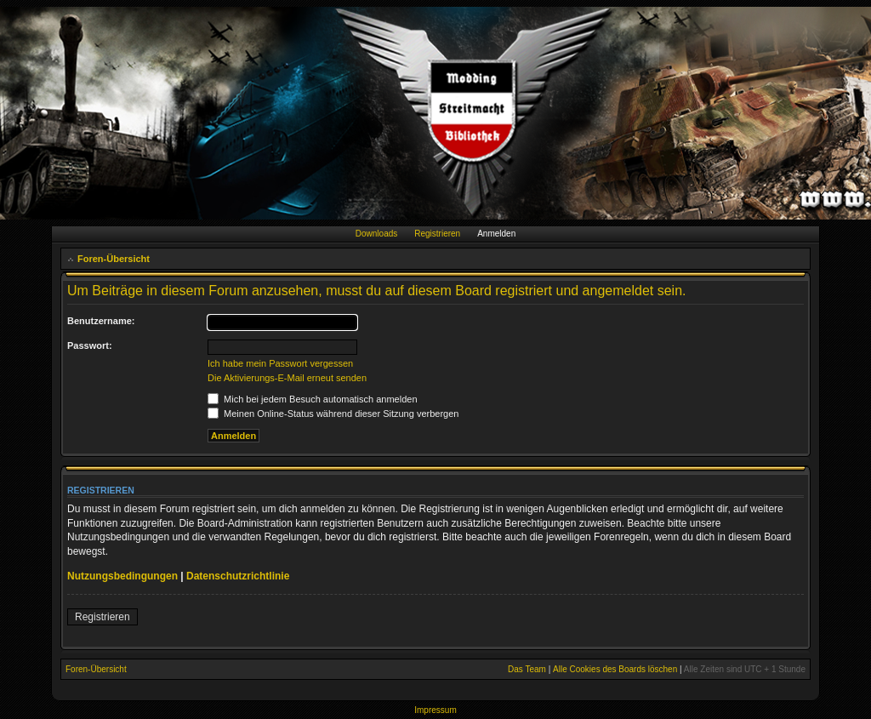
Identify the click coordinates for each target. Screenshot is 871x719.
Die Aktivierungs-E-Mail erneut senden (287, 378)
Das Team (527, 669)
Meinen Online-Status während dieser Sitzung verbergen (333, 413)
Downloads (376, 233)
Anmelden (496, 233)
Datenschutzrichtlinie (237, 576)
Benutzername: (100, 321)
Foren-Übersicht (113, 259)
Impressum (435, 710)
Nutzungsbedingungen (122, 576)
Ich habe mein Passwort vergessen (280, 363)
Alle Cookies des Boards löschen (615, 669)
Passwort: (89, 345)
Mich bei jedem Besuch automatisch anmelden (313, 399)
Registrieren (437, 233)
